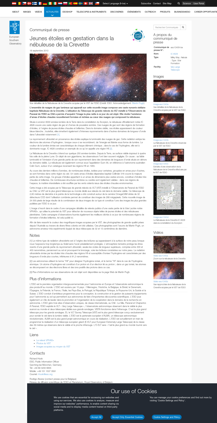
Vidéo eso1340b (160, 281)
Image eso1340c (160, 163)
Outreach (150, 12)
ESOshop (67, 12)
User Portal (198, 3)
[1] (58, 134)
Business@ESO (182, 12)
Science (187, 3)
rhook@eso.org (45, 374)
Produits (165, 12)
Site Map (167, 3)
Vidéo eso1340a (160, 255)
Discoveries (116, 12)
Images (27, 12)
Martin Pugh (138, 103)
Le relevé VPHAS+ (45, 340)
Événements (134, 12)
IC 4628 (174, 54)
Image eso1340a (160, 104)
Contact (157, 3)
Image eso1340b (161, 140)
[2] (111, 148)
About (15, 12)
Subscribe (146, 3)
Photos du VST (43, 343)
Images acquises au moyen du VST (53, 346)
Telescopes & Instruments (91, 12)
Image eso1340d (161, 217)
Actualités (52, 14)
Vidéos (38, 12)
